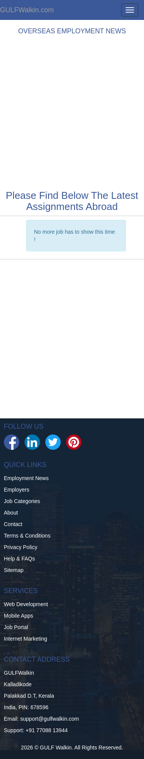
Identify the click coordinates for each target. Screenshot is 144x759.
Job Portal (16, 627)
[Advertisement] (72, 110)
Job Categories (22, 501)
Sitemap (13, 570)
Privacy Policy (20, 547)
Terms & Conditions (27, 536)
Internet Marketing (25, 639)
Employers (16, 490)
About (11, 513)
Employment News (26, 478)
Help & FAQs (19, 559)
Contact (13, 524)
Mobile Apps (18, 616)
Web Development (26, 604)
